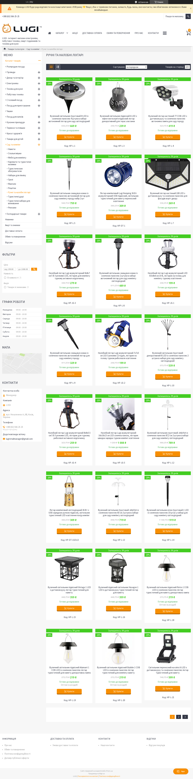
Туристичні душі (16, 196)
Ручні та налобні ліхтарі (19, 192)
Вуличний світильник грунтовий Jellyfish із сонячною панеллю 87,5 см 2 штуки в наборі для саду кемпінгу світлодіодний (167, 435)
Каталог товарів (13, 60)
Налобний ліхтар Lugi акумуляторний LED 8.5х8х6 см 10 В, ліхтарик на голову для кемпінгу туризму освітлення (167, 276)
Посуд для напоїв (15, 116)
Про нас (139, 33)
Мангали (12, 183)
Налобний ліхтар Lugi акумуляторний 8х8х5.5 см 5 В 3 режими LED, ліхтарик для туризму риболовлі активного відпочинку (69, 435)
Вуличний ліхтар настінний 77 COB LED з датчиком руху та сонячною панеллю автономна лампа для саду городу (167, 119)
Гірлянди (11, 72)
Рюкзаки (12, 207)
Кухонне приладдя (16, 122)
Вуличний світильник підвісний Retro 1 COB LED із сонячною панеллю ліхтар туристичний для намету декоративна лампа (167, 590)
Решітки (12, 188)
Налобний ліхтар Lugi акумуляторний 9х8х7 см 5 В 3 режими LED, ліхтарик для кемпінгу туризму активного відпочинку (69, 276)
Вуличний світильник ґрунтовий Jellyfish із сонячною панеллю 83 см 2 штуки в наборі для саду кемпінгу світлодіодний (118, 513)
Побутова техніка (15, 94)
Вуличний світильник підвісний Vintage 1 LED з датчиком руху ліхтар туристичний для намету (69, 590)
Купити (70, 137)
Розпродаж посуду (16, 66)
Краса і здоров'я (14, 133)
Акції (75, 33)
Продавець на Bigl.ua (96, 773)
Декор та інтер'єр (15, 77)
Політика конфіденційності (17, 753)
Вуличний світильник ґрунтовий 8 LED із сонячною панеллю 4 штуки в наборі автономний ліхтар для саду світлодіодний (69, 119)
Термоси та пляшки (16, 127)
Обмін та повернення (118, 33)
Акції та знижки (12, 225)
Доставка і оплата (92, 33)
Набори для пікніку (17, 175)
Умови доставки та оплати (65, 745)
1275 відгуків (143, 2)
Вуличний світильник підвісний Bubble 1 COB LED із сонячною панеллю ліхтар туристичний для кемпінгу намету (118, 670)
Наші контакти (108, 745)
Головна (49, 33)
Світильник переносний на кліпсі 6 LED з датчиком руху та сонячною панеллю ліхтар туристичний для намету (167, 670)
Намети (11, 149)
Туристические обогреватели (15, 169)
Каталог (60, 33)
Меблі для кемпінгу (17, 157)
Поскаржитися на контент (88, 776)
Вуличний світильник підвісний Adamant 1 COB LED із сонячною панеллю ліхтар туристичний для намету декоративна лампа (69, 670)
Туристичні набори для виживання (19, 202)
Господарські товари (16, 213)
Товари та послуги (16, 49)
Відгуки (8, 242)
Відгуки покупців (157, 745)
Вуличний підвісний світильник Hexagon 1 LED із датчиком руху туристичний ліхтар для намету (118, 590)
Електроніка (12, 83)
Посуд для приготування (18, 105)
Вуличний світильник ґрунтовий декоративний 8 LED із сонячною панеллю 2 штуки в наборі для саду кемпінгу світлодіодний (167, 357)
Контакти (153, 33)
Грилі (10, 179)
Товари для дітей (15, 139)
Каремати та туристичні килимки (19, 163)
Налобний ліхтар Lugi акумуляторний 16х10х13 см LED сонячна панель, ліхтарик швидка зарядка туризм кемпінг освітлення (118, 435)
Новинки (9, 219)
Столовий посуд (14, 100)
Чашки (10, 111)
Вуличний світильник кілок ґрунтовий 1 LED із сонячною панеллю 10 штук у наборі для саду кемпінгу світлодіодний (168, 513)
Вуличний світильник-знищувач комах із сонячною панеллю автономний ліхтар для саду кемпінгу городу (69, 356)
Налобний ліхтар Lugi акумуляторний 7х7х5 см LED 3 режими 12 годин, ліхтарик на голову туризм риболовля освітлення (118, 356)
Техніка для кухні (15, 88)
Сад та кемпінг (33, 49)
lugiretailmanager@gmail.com (19, 439)
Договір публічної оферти (16, 758)
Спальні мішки (14, 153)
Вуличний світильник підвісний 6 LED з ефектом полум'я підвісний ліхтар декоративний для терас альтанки (118, 119)
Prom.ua (109, 771)
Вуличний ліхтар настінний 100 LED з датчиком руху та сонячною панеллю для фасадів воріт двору (167, 196)
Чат (181, 771)
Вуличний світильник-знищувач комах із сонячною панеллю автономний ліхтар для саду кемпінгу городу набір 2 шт (69, 196)
